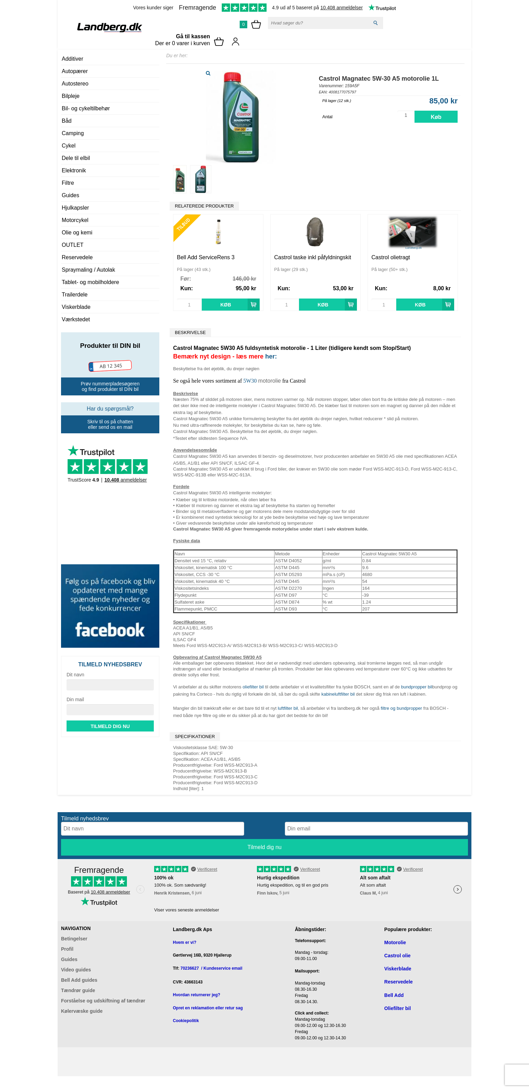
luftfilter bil (288, 708)
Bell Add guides (79, 980)
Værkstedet (76, 319)
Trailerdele (75, 294)
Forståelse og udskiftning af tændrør (103, 1000)
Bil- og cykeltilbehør (86, 108)
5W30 (250, 381)
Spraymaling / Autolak (88, 270)
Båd (66, 121)
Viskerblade (76, 307)
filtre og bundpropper (401, 708)
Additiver (72, 59)
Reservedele (77, 257)
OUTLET (72, 245)
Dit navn (75, 674)
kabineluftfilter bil (338, 694)
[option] (218, 262)
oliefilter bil (252, 686)
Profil (67, 949)
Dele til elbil (76, 158)
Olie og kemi (77, 232)
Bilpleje (71, 96)
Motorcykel (75, 220)
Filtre (68, 183)
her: (271, 356)
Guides (70, 195)
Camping (73, 133)
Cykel (69, 146)
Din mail (75, 699)
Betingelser (74, 938)
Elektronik (74, 170)
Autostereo (75, 84)
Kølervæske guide (82, 1011)
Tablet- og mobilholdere (90, 282)
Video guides (76, 969)
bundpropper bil (416, 686)
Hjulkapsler (75, 208)
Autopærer (75, 71)
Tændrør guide (78, 990)
